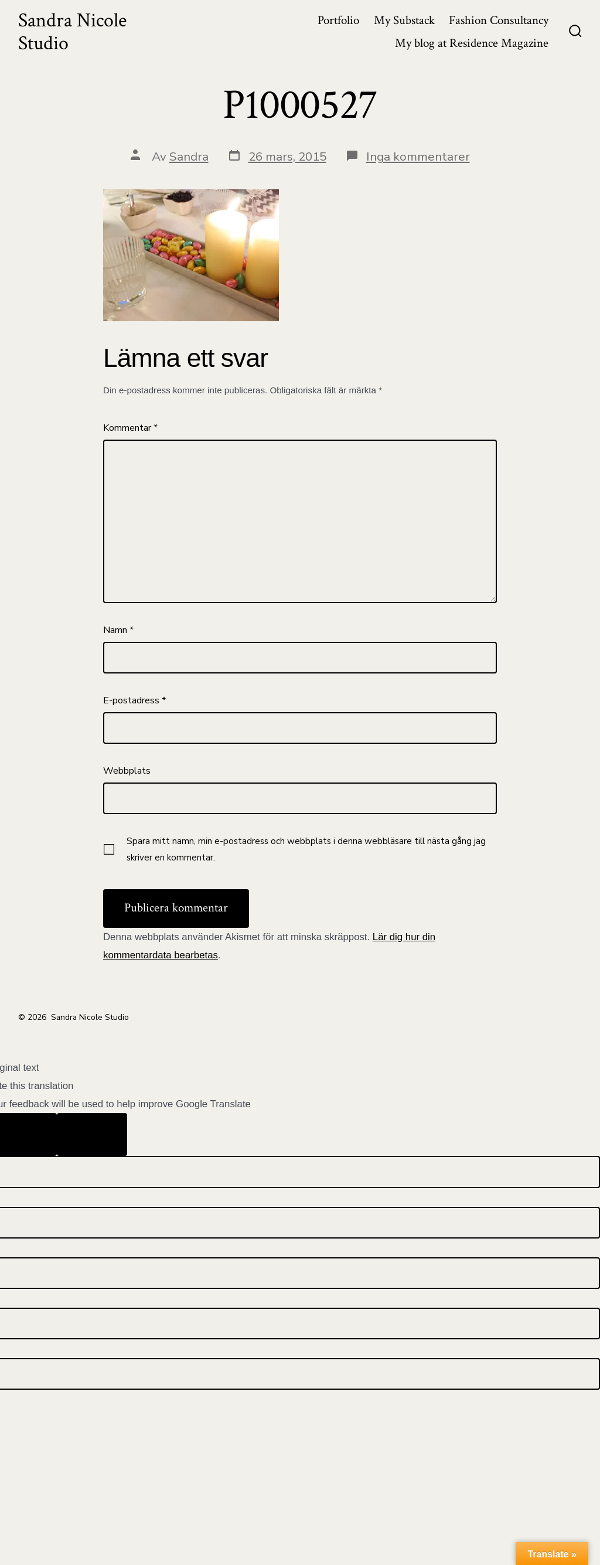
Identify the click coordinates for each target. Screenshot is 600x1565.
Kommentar (130, 427)
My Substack (404, 20)
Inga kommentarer (418, 156)
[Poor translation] (92, 1134)
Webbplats (127, 770)
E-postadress (134, 700)
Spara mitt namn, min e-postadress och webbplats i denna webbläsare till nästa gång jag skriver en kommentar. (306, 849)
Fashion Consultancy (498, 20)
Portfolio (338, 20)
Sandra (189, 156)
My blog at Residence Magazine (471, 43)
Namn (118, 630)
